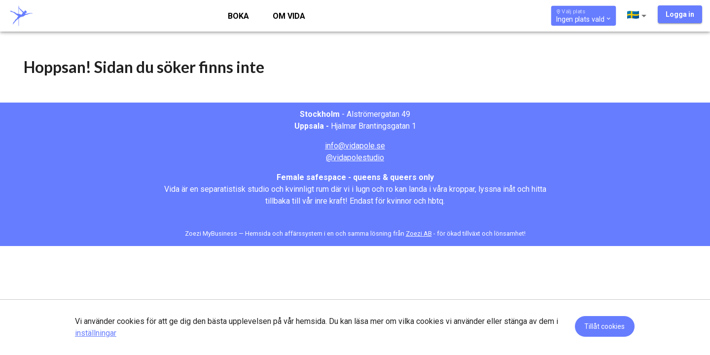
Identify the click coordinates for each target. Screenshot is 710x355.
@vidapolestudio (355, 157)
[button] (638, 15)
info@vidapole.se (355, 145)
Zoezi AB (419, 233)
